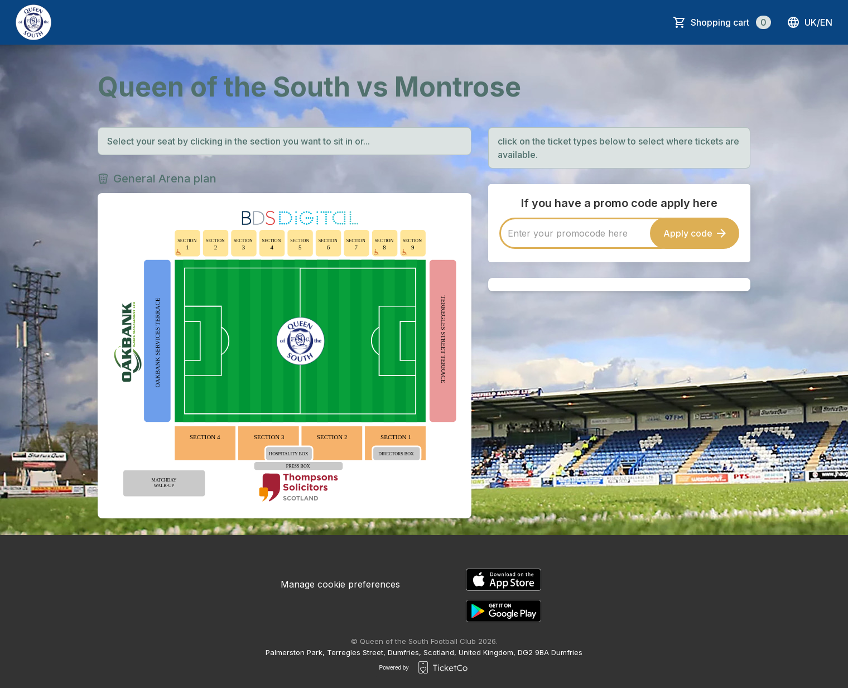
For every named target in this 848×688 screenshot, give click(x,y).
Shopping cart (731, 22)
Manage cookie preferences (340, 584)
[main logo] (33, 22)
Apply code (694, 233)
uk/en (809, 22)
